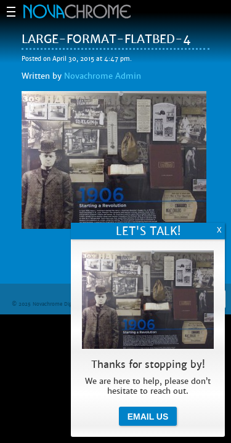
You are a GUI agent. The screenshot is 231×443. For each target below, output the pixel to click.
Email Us (148, 416)
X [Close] (219, 230)
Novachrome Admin (102, 76)
